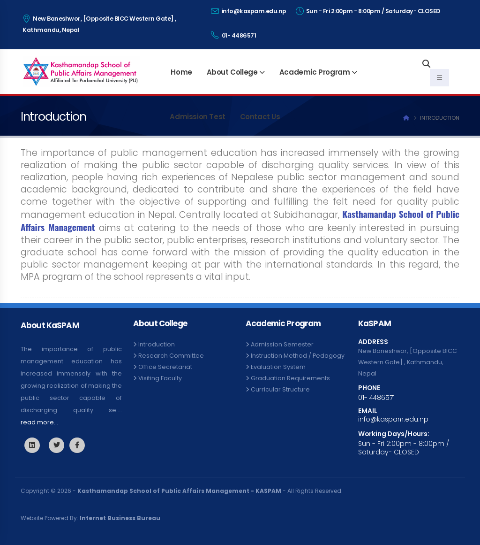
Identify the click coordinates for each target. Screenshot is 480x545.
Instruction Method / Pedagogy (298, 356)
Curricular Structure (280, 389)
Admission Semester (282, 344)
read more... (39, 422)
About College (232, 72)
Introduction (156, 344)
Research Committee (171, 356)
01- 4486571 (233, 35)
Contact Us (260, 117)
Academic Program (314, 72)
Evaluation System (278, 367)
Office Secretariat (165, 367)
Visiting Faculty (160, 378)
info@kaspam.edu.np (248, 11)
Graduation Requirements (290, 378)
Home (181, 72)
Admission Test (197, 117)
